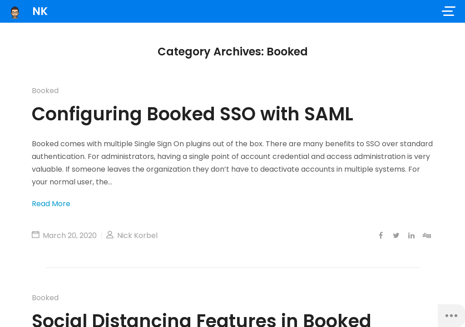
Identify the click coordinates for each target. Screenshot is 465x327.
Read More (51, 203)
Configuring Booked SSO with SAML (192, 114)
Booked (45, 90)
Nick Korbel (132, 235)
